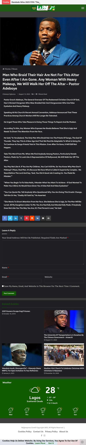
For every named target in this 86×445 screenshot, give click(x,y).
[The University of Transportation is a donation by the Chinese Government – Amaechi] (64, 321)
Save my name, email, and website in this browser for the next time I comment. (42, 286)
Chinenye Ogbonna (9, 94)
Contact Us (38, 431)
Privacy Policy (51, 431)
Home (7, 69)
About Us (63, 431)
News (14, 69)
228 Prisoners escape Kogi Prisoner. (16, 311)
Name (5, 267)
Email (5, 277)
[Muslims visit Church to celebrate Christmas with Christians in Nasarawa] (64, 354)
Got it (51, 443)
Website (48, 277)
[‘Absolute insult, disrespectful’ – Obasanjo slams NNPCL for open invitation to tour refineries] (22, 354)
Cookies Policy (24, 431)
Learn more (40, 443)
